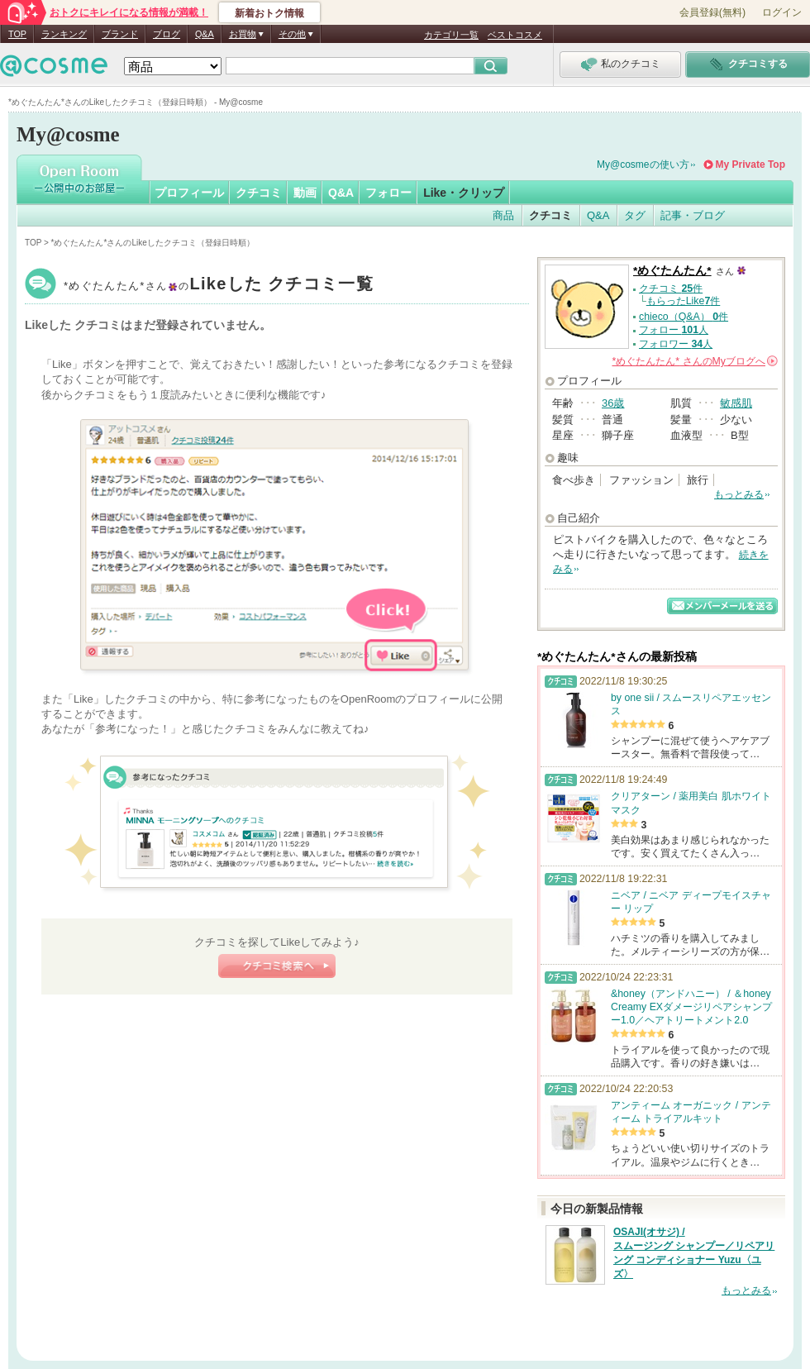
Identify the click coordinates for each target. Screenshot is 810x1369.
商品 (503, 215)
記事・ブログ (692, 215)
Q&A (204, 34)
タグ (635, 215)
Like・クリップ (463, 192)
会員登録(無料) (712, 12)
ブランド (120, 34)
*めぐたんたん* (219, 285)
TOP (17, 34)
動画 (305, 192)
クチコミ (259, 192)
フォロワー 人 (675, 344)
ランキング (64, 34)
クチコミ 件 (671, 288)
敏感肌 (736, 403)
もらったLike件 (683, 301)
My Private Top (750, 164)
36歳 (613, 403)
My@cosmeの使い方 (643, 164)
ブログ (166, 34)
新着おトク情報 (269, 13)
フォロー (388, 192)
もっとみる (739, 494)
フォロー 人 (673, 330)
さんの (695, 361)
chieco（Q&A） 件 (683, 316)
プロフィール (189, 192)
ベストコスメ (515, 35)
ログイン (782, 12)
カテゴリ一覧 (451, 35)
